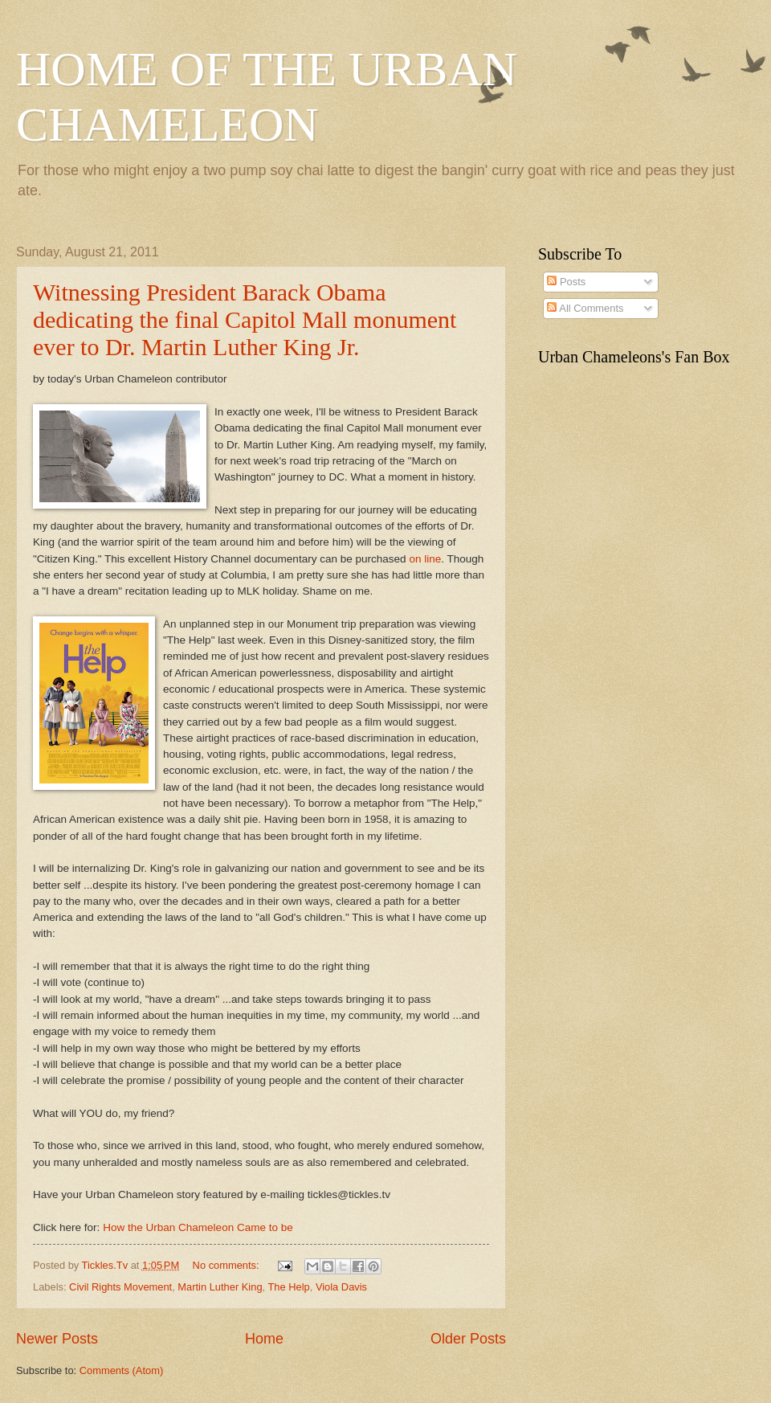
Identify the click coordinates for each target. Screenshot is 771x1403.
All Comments (585, 308)
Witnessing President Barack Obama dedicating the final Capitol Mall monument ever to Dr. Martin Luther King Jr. (244, 319)
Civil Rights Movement (120, 1287)
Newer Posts (57, 1339)
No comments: (228, 1265)
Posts (566, 282)
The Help (288, 1287)
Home (264, 1339)
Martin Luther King (219, 1287)
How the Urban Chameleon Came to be (198, 1227)
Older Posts (468, 1339)
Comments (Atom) (121, 1370)
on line (425, 559)
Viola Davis (341, 1287)
